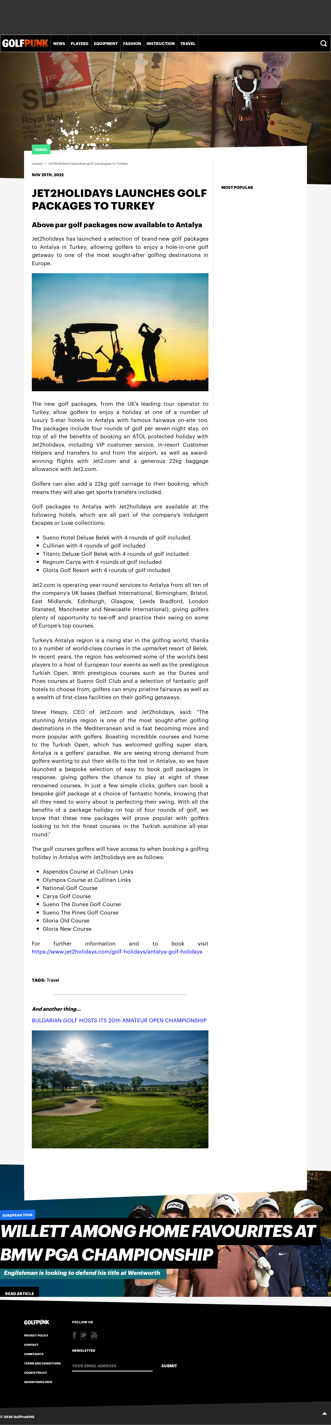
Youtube (93, 1335)
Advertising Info (38, 1382)
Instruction (161, 43)
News (59, 43)
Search (324, 43)
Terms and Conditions (42, 1363)
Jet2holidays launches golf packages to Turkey (88, 163)
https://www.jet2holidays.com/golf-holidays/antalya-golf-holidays (117, 951)
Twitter (83, 1335)
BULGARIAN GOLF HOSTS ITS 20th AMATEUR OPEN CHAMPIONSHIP (119, 1020)
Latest (37, 163)
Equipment (106, 43)
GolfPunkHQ (23, 1416)
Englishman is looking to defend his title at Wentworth (82, 1273)
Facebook (74, 1335)
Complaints (33, 1354)
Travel (187, 43)
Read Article (19, 1293)
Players (79, 43)
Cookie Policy (35, 1372)
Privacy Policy (36, 1335)
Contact (31, 1344)
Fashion (132, 43)
